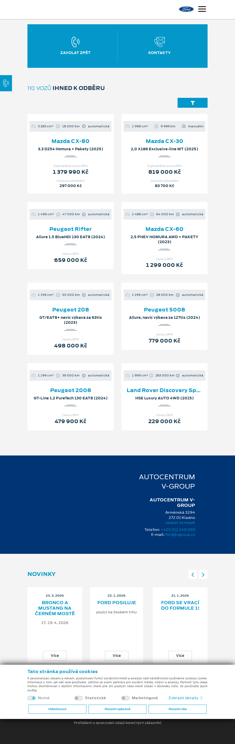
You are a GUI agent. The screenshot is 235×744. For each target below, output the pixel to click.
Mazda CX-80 (70, 141)
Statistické (95, 697)
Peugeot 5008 (164, 309)
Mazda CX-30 (164, 141)
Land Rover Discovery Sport (166, 390)
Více (55, 655)
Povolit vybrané (117, 709)
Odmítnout (57, 709)
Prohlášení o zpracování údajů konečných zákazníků (117, 723)
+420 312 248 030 (178, 529)
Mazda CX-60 (164, 229)
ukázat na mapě (180, 522)
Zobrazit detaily (185, 697)
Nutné (44, 697)
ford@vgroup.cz (180, 534)
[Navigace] (202, 9)
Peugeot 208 (70, 309)
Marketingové (145, 697)
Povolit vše (178, 709)
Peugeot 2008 (70, 390)
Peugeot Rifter (70, 229)
